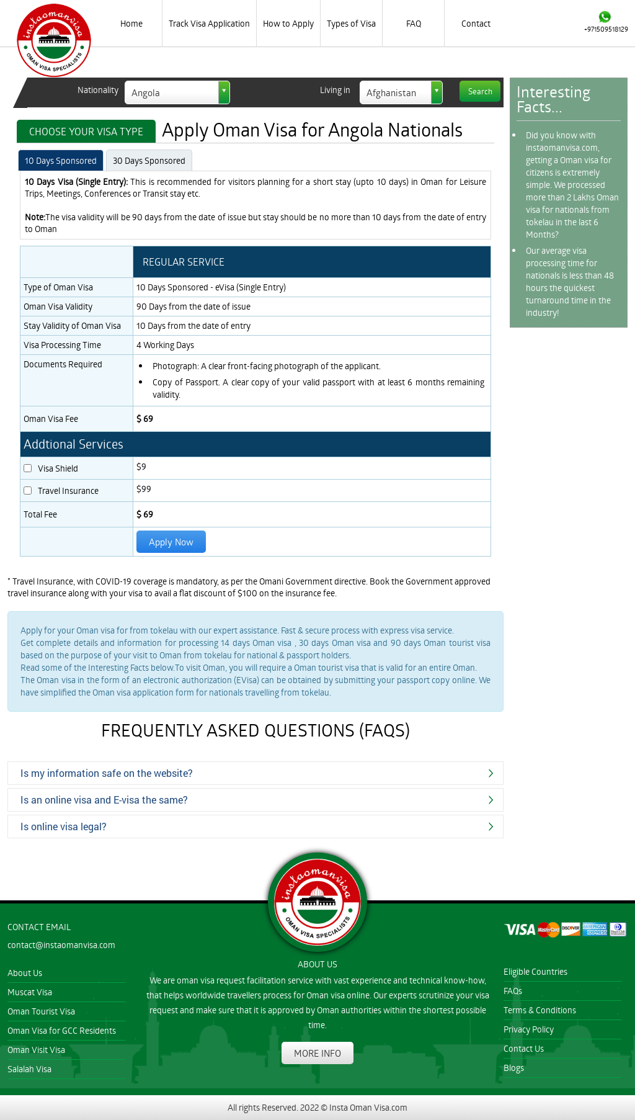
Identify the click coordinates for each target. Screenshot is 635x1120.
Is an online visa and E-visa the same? (104, 799)
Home (131, 23)
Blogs (514, 1067)
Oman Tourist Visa (41, 1011)
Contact (476, 23)
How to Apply (288, 23)
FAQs (513, 991)
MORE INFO (317, 1053)
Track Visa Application (209, 23)
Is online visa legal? (63, 826)
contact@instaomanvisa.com (61, 945)
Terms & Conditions (540, 1010)
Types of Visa (351, 23)
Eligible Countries (535, 971)
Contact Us (524, 1048)
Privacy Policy (529, 1029)
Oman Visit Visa (36, 1049)
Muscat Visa (29, 992)
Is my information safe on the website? (106, 772)
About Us (24, 973)
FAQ (413, 23)
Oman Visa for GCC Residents (61, 1030)
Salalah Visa (29, 1069)
